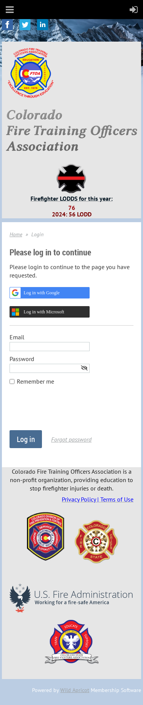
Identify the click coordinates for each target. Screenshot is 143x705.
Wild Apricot (74, 690)
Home (16, 234)
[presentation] (67, 411)
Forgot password (71, 439)
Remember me (35, 381)
